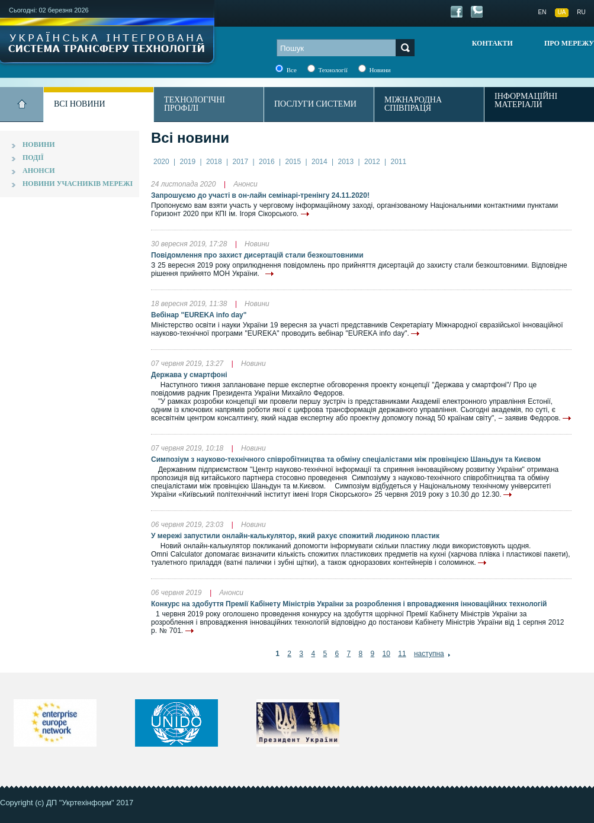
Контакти (492, 43)
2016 (267, 161)
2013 (346, 161)
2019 (188, 161)
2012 (372, 161)
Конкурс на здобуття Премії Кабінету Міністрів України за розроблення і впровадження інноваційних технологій (349, 604)
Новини (39, 144)
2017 (241, 161)
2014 (319, 161)
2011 (399, 161)
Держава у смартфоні (189, 375)
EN (542, 12)
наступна (429, 654)
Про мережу (569, 43)
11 (402, 654)
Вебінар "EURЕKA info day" (198, 315)
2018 (214, 161)
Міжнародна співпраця (413, 103)
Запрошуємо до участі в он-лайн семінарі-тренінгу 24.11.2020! (260, 195)
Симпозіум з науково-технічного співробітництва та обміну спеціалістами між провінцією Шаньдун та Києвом (346, 459)
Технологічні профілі (194, 103)
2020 (161, 161)
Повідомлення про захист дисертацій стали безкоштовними (257, 255)
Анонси (39, 170)
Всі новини (79, 103)
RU (581, 12)
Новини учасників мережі (78, 183)
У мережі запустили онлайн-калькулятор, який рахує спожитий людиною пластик (295, 536)
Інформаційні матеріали (526, 100)
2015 (293, 161)
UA (562, 12)
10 (386, 654)
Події (33, 157)
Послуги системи (315, 103)
